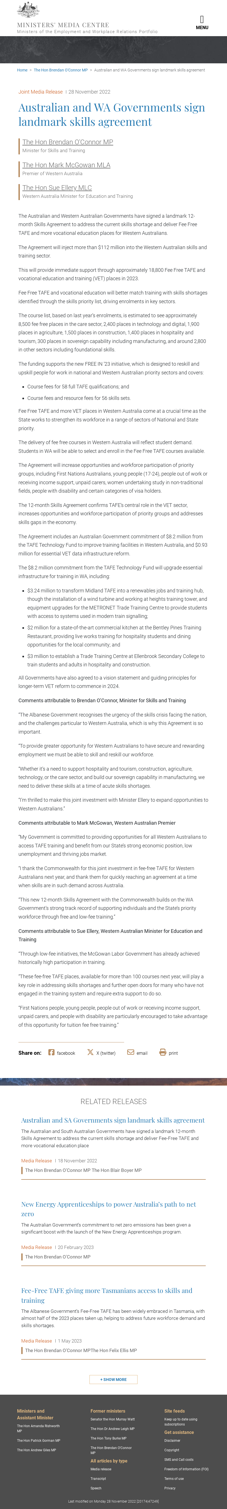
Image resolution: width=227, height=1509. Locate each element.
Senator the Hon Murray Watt (113, 1419)
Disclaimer (172, 1441)
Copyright (171, 1450)
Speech (96, 1488)
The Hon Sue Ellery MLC (57, 188)
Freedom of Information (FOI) (186, 1469)
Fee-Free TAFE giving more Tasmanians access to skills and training (113, 1320)
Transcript (98, 1479)
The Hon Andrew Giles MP (36, 1450)
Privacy (170, 1488)
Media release (101, 1469)
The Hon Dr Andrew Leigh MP (113, 1429)
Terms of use (174, 1479)
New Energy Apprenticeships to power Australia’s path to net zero (113, 1230)
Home (22, 70)
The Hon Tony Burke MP (109, 1438)
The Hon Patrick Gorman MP (38, 1441)
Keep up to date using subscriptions (180, 1421)
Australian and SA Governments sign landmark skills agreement (113, 1145)
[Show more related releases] (113, 1379)
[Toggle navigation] (202, 18)
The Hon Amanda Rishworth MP (38, 1428)
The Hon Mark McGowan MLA (66, 165)
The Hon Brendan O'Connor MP (61, 70)
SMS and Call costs (178, 1460)
